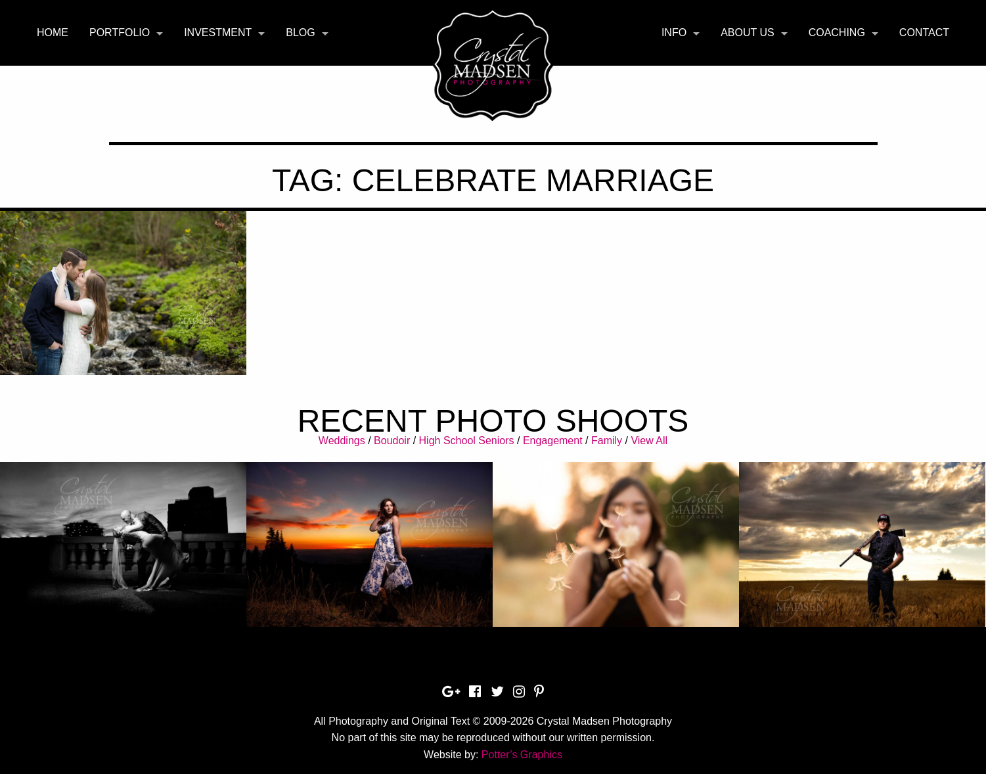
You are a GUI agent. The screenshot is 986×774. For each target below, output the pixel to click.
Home (52, 32)
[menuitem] (52, 33)
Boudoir (392, 440)
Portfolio (119, 32)
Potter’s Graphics (522, 754)
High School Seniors (466, 440)
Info (673, 32)
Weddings (342, 440)
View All (649, 440)
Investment (218, 32)
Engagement (553, 440)
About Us (747, 32)
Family (606, 440)
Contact (924, 32)
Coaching (837, 32)
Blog (300, 32)
